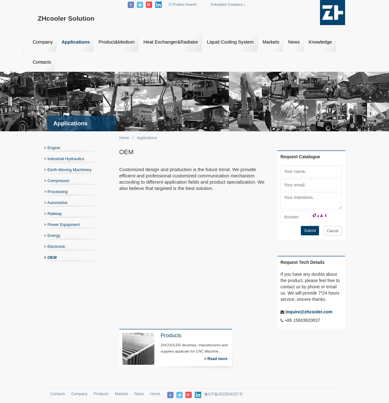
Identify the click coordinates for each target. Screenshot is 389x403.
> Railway (53, 213)
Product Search (182, 4)
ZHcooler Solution (66, 18)
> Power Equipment (62, 224)
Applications (75, 41)
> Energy (52, 235)
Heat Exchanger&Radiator (170, 41)
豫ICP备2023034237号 (223, 394)
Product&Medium (117, 41)
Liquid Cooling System (230, 41)
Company (43, 41)
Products (101, 394)
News (294, 41)
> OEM (50, 257)
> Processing (56, 191)
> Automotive (56, 202)
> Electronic (54, 246)
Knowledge (320, 41)
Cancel (332, 231)
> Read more (215, 359)
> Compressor (57, 180)
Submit (310, 230)
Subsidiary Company (228, 4)
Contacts (42, 62)
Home (124, 138)
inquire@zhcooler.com (308, 311)
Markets (271, 41)
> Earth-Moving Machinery (68, 169)
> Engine (52, 147)
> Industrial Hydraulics (64, 158)
